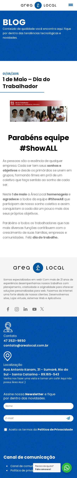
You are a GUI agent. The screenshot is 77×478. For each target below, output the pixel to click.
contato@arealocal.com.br (26, 345)
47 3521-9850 (15, 340)
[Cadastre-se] (68, 418)
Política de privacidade (26, 470)
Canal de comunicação (26, 466)
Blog (14, 22)
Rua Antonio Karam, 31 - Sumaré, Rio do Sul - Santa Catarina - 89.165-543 (36, 371)
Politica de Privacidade (55, 430)
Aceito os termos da (38, 429)
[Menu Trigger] (70, 5)
